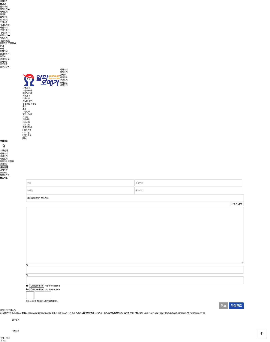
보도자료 (4, 64)
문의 (2, 46)
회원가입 (4, 1)
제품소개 (5, 35)
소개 (2, 48)
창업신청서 (4, 53)
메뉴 (25, 138)
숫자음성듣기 (55, 295)
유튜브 (3, 56)
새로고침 (63, 295)
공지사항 (4, 61)
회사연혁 (4, 17)
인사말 (3, 14)
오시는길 (4, 22)
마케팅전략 (4, 33)
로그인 (25, 132)
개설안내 (4, 51)
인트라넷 (4, 6)
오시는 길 (12, 310)
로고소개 (4, 19)
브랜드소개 (4, 30)
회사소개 (5, 9)
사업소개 (5, 25)
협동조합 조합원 (8, 43)
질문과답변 (4, 67)
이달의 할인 (5, 40)
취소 (223, 306)
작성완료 (236, 306)
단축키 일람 (237, 204)
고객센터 (5, 59)
